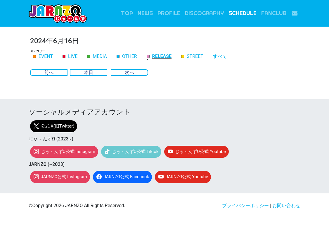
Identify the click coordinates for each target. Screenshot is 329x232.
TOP (127, 13)
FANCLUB (273, 13)
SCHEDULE (242, 13)
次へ (129, 72)
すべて (220, 56)
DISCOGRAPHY (204, 13)
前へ (48, 72)
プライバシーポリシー (245, 205)
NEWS (145, 13)
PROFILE (168, 13)
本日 (88, 72)
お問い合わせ (286, 205)
